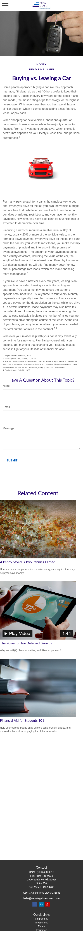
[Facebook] (34, 904)
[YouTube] (47, 904)
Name (6, 385)
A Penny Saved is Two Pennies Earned (27, 562)
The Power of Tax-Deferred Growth (26, 643)
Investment (41, 922)
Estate (41, 926)
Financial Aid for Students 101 (22, 720)
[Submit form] (12, 460)
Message (8, 428)
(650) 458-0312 (45, 872)
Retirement (41, 918)
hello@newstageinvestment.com (41, 898)
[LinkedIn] (41, 904)
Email (6, 407)
